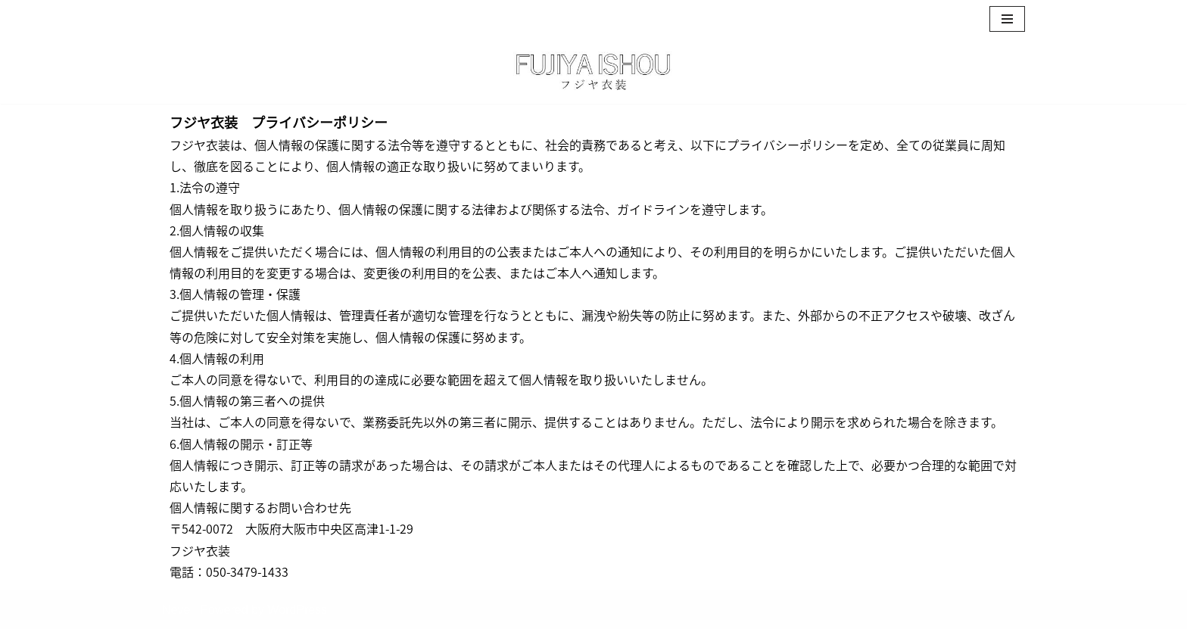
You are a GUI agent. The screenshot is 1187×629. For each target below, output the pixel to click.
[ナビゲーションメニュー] (1007, 19)
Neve (176, 609)
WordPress (297, 609)
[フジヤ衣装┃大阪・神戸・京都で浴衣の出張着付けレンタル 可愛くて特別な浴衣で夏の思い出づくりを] (594, 70)
